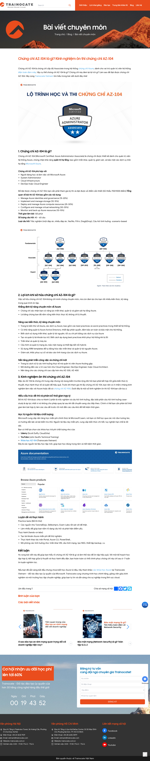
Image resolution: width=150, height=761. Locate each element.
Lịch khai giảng (95, 5)
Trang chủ (60, 34)
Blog (132, 5)
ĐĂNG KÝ (112, 702)
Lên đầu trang (25, 588)
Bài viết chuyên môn (85, 34)
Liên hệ (139, 5)
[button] (129, 627)
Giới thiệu (83, 5)
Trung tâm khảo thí (120, 5)
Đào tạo (107, 5)
